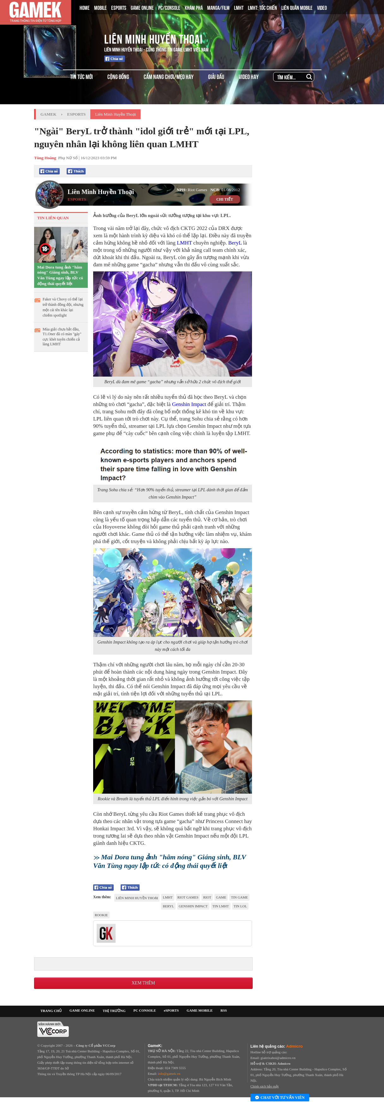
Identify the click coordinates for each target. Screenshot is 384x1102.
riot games (188, 897)
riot (207, 897)
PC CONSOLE (145, 1010)
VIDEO (322, 7)
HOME (85, 7)
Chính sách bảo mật (264, 1086)
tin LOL (240, 906)
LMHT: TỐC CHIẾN (262, 7)
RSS (223, 1010)
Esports (76, 114)
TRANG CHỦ (51, 1011)
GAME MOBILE (200, 1010)
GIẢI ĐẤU (216, 76)
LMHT (238, 7)
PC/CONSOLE (169, 7)
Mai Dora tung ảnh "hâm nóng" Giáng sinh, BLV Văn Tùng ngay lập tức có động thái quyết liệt (60, 275)
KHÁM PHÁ (194, 7)
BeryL (235, 243)
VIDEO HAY (249, 76)
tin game (239, 897)
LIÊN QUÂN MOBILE (297, 7)
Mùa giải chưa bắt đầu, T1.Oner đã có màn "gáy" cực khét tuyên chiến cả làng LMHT (62, 336)
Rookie (101, 915)
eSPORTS (171, 1010)
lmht (167, 897)
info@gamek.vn (169, 1073)
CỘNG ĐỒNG (118, 76)
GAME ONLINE (142, 7)
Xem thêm (143, 983)
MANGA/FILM (218, 7)
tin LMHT (221, 906)
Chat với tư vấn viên (279, 1097)
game (221, 897)
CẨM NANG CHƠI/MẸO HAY (169, 76)
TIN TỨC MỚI (81, 76)
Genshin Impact (189, 404)
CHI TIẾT (224, 199)
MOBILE (100, 7)
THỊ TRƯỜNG (114, 1011)
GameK (48, 114)
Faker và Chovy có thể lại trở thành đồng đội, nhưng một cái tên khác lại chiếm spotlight (63, 307)
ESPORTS (118, 7)
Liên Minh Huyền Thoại (153, 38)
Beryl (168, 906)
